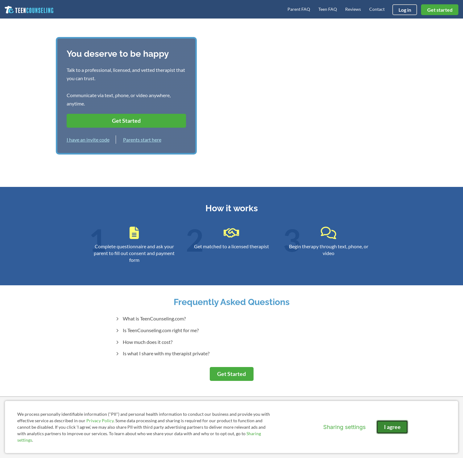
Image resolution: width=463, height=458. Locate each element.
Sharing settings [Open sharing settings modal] (344, 427)
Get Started (126, 120)
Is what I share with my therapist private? (165, 353)
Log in (405, 10)
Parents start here (142, 139)
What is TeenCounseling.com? (154, 318)
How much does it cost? (147, 342)
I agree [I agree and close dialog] (392, 426)
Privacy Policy (100, 420)
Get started (440, 10)
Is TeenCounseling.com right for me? (160, 330)
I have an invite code (88, 139)
